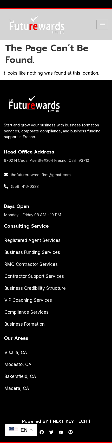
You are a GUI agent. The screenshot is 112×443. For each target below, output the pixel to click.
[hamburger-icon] (102, 24)
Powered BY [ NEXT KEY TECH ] (56, 421)
